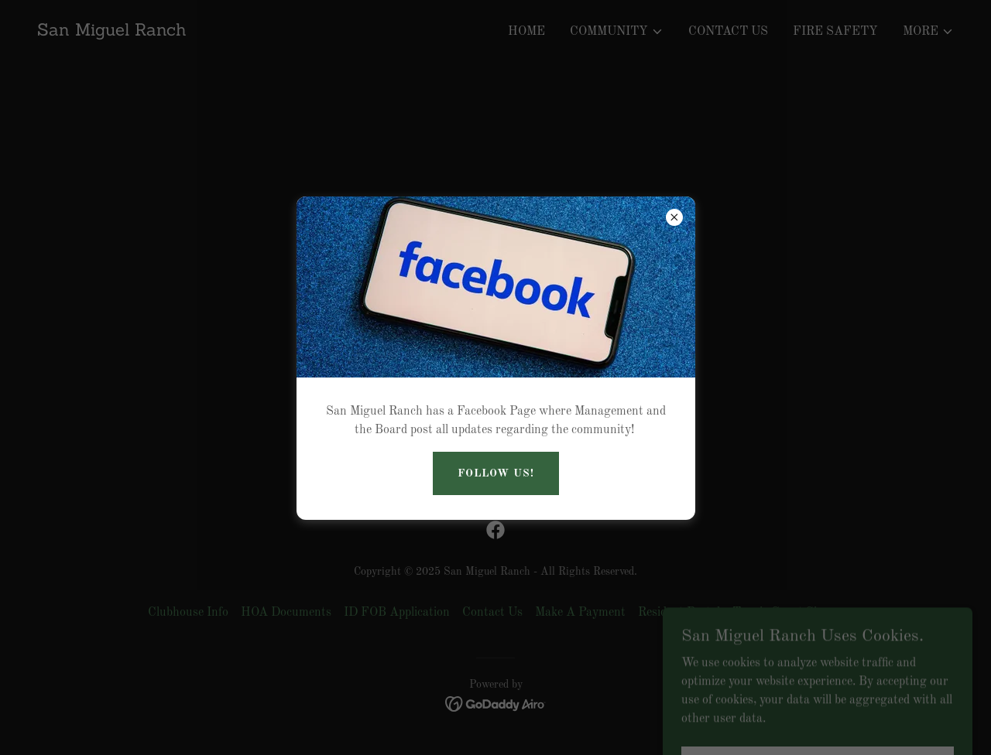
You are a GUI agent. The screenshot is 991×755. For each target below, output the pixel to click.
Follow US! (496, 473)
